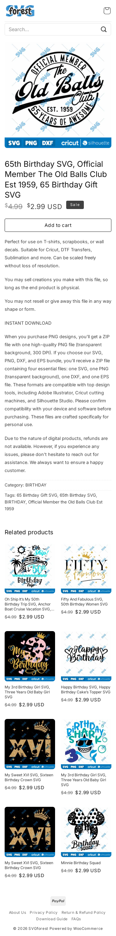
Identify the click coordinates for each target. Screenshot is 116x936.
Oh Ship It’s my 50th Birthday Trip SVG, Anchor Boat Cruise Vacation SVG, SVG (28, 604)
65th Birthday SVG (78, 495)
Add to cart (58, 225)
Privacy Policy (44, 912)
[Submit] (104, 29)
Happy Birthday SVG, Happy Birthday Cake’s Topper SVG (85, 689)
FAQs (76, 919)
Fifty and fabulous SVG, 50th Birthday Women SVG (84, 601)
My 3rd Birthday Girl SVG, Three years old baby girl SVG (27, 692)
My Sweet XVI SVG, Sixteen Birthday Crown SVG (29, 777)
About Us (17, 912)
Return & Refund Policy (84, 912)
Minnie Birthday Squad (81, 862)
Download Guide (51, 919)
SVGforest (38, 928)
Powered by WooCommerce (76, 928)
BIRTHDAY (35, 484)
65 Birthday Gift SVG (37, 495)
